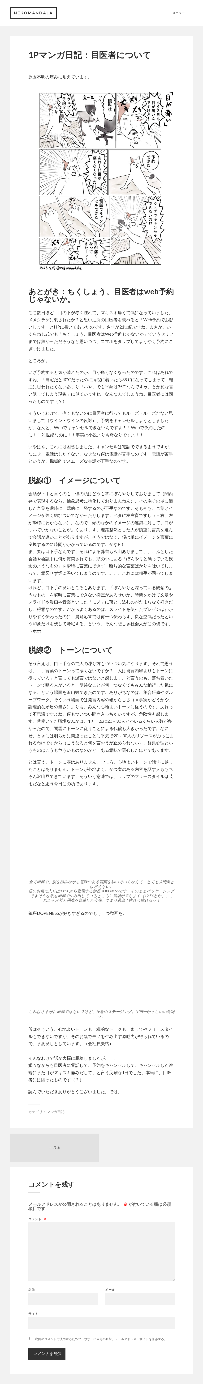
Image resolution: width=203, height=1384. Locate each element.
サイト (33, 1313)
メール (110, 1289)
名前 (31, 1289)
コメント (37, 1219)
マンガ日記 (56, 1112)
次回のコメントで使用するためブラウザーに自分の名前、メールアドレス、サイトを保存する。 (101, 1339)
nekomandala (33, 12)
